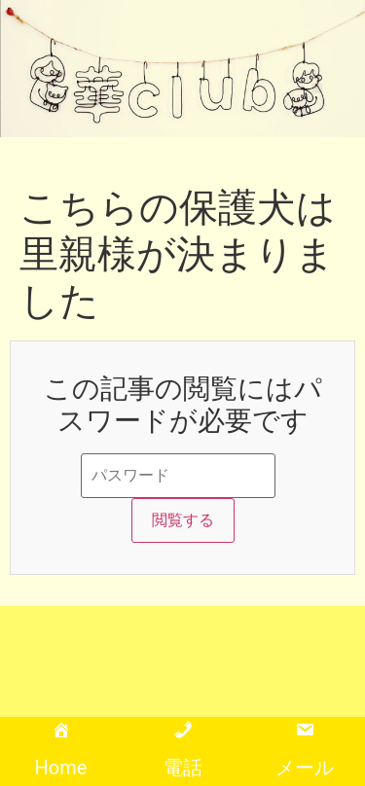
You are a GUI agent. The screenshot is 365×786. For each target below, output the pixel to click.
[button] (316, 88)
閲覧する (183, 520)
